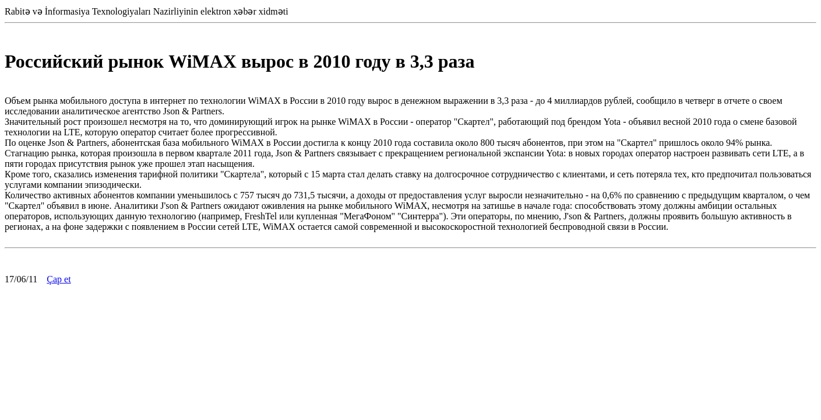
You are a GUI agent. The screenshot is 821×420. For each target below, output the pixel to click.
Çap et (59, 279)
